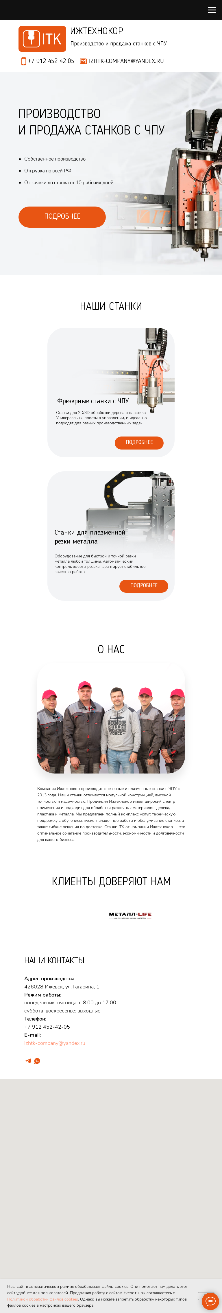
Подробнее (139, 442)
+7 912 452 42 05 (51, 61)
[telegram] (28, 1061)
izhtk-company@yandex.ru (54, 1043)
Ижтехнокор (96, 31)
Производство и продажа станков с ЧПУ (119, 44)
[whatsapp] (37, 1061)
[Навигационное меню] (212, 10)
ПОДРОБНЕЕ (62, 216)
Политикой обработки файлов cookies (42, 1299)
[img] (111, 536)
